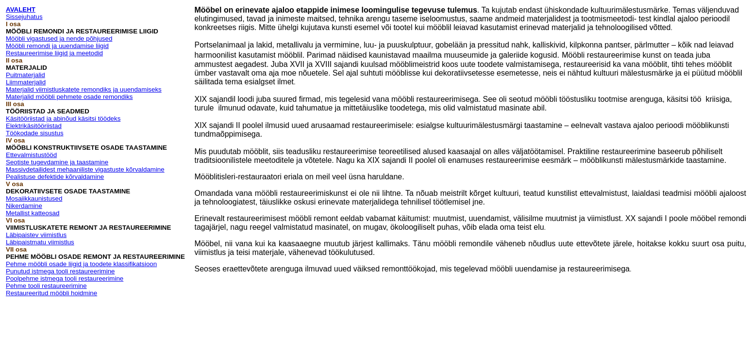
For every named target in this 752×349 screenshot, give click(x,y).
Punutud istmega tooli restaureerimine (60, 271)
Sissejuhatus (24, 16)
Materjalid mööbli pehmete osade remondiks (69, 96)
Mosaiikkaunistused (34, 198)
